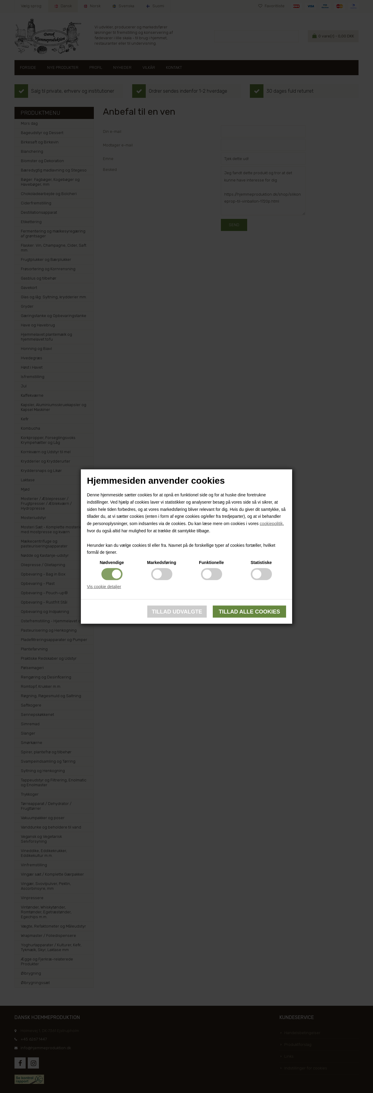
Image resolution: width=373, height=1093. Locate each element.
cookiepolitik (271, 523)
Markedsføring (161, 562)
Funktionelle (211, 562)
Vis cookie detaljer (104, 586)
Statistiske (261, 562)
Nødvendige (112, 562)
